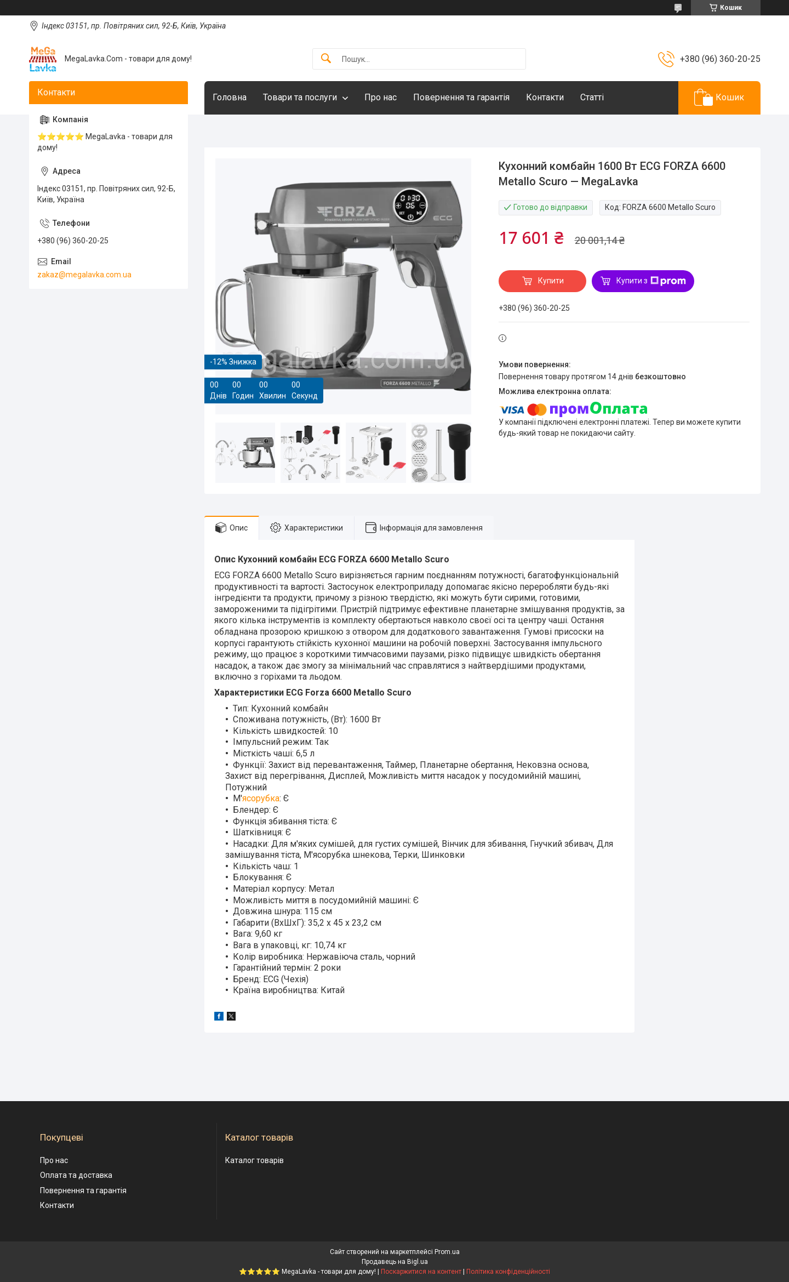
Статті (592, 97)
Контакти (545, 97)
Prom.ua (447, 1252)
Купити (551, 280)
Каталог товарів (254, 1160)
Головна (230, 97)
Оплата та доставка (76, 1175)
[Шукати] (326, 58)
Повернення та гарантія (461, 97)
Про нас (380, 97)
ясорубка (260, 798)
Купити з (651, 281)
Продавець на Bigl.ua (395, 1262)
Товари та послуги (300, 97)
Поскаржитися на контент (421, 1271)
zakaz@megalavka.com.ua (84, 274)
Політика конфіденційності (508, 1271)
